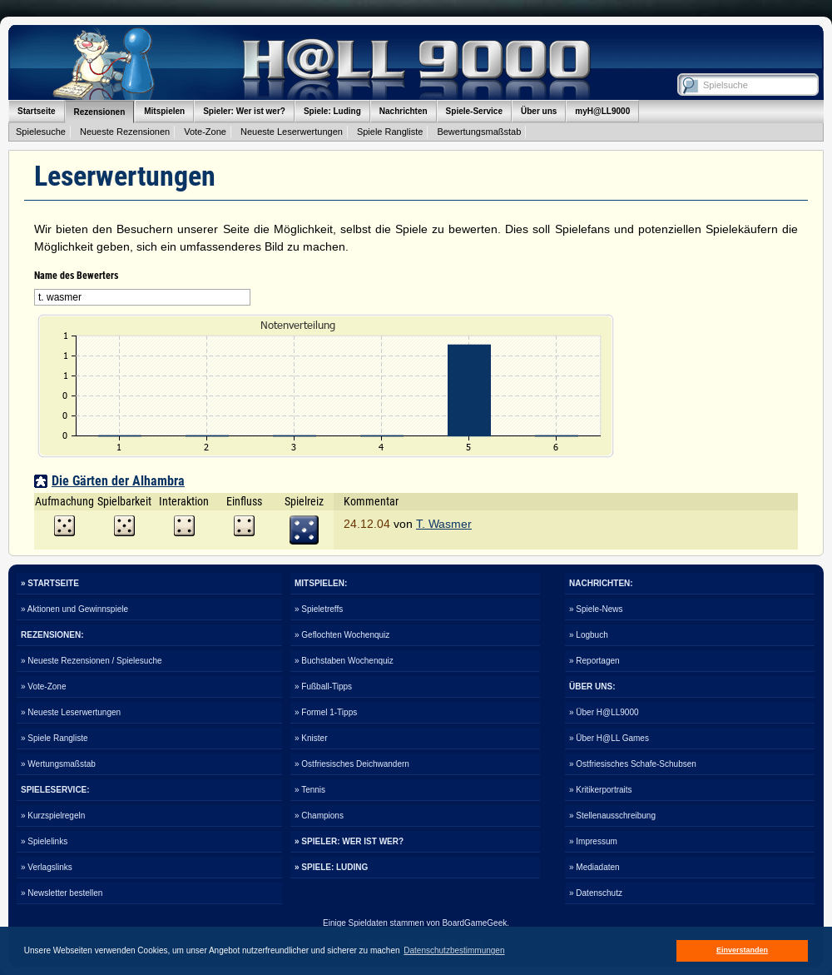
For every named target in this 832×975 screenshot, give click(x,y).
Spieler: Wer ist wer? (244, 111)
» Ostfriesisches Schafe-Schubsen (632, 764)
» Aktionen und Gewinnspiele (74, 609)
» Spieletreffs (319, 609)
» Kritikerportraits (600, 789)
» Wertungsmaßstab (58, 764)
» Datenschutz (595, 893)
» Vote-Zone (43, 686)
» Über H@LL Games (609, 738)
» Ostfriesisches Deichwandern (352, 764)
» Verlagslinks (46, 867)
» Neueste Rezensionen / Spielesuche (91, 660)
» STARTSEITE (50, 583)
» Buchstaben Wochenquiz (344, 660)
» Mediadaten (594, 867)
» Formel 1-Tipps (326, 712)
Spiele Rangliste (390, 132)
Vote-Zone (205, 132)
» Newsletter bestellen (61, 893)
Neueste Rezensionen (125, 132)
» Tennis (310, 789)
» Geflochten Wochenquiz (342, 634)
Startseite (36, 111)
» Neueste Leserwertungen (71, 712)
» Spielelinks (44, 841)
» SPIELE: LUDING (331, 867)
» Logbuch (588, 634)
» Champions (319, 815)
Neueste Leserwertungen (291, 132)
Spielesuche (41, 132)
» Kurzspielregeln (53, 815)
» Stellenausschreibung (612, 815)
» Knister (311, 738)
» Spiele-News (595, 609)
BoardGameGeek (474, 923)
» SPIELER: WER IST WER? (349, 841)
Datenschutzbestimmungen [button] (454, 950)
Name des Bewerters (76, 275)
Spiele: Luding (332, 111)
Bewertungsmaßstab (479, 132)
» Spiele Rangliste (54, 738)
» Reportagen (594, 660)
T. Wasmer (444, 523)
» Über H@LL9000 (604, 712)
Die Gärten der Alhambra (118, 481)
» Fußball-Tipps (323, 686)
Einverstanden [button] (742, 950)
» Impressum (593, 841)
